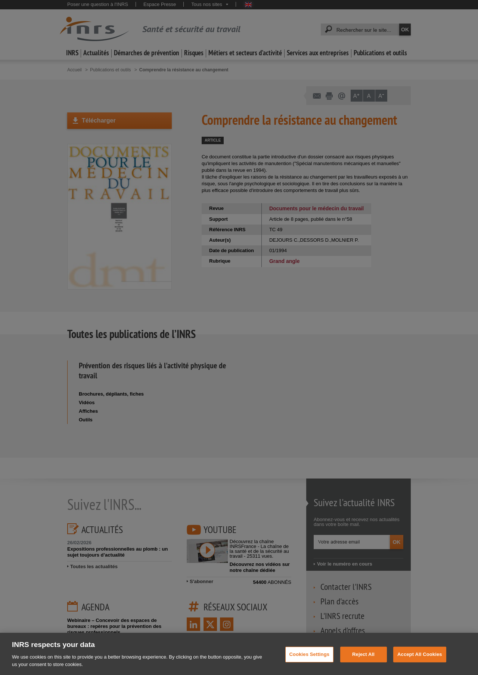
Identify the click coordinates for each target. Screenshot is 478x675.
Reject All (363, 662)
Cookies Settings (309, 662)
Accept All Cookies (419, 662)
